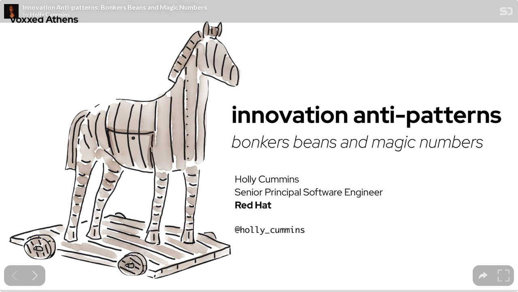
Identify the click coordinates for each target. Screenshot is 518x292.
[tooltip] (483, 275)
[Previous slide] (14, 275)
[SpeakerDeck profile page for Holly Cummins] (11, 11)
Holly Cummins (50, 14)
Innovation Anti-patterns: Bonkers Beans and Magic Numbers (115, 7)
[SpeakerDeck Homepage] (506, 13)
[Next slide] (35, 275)
